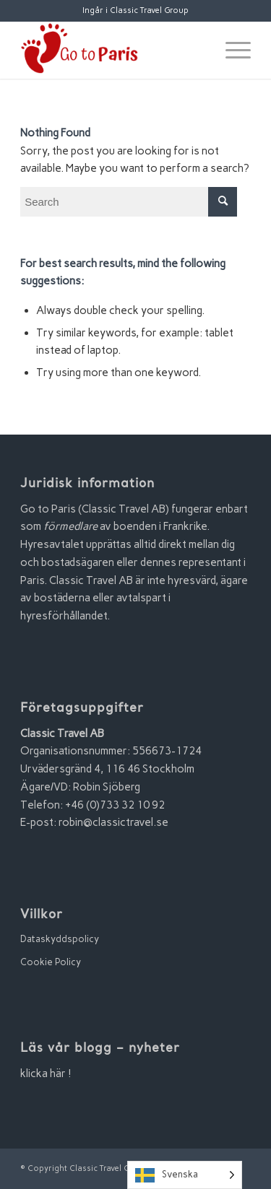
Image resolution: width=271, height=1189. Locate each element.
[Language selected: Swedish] (184, 1175)
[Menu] (231, 50)
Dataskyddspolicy (59, 938)
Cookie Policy (50, 962)
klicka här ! (46, 1073)
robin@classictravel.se (113, 822)
